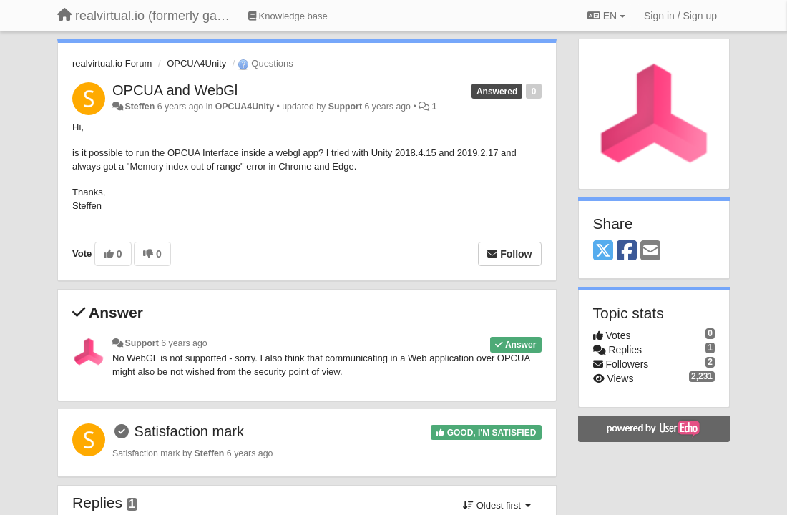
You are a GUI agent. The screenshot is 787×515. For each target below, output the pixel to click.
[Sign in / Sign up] (680, 16)
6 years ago (184, 343)
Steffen (139, 107)
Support (345, 107)
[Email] (650, 251)
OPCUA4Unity (196, 63)
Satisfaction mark (189, 431)
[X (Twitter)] (603, 251)
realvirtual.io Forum (112, 63)
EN (606, 15)
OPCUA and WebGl (175, 90)
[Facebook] (627, 251)
